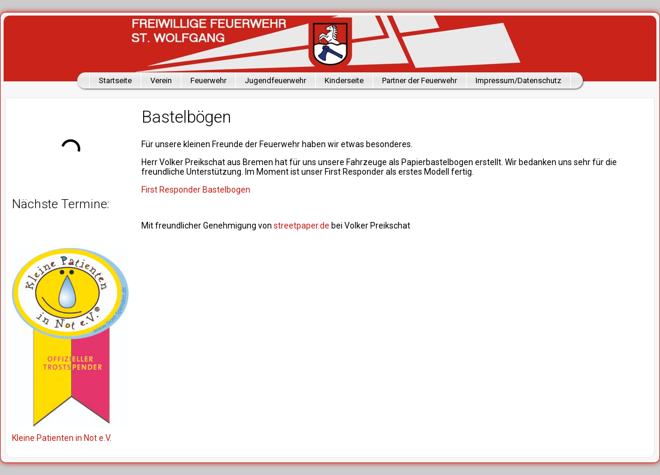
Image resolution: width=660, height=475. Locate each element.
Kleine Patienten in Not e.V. (61, 438)
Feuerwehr (208, 80)
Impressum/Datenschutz (518, 80)
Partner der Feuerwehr (419, 80)
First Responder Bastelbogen (195, 189)
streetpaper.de (301, 225)
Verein (161, 80)
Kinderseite (344, 80)
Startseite (115, 80)
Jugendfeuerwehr (275, 80)
